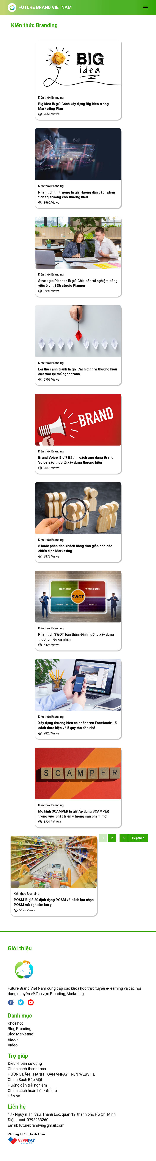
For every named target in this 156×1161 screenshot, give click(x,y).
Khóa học (16, 1023)
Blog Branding (19, 1028)
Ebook (13, 1039)
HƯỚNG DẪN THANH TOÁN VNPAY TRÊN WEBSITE (51, 1074)
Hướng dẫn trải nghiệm (27, 1085)
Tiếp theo (138, 838)
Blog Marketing (20, 1034)
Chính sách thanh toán (27, 1068)
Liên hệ (14, 1096)
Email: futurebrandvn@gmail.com (36, 1125)
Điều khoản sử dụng (25, 1063)
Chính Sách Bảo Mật (25, 1079)
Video (12, 1045)
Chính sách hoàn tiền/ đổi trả (32, 1090)
